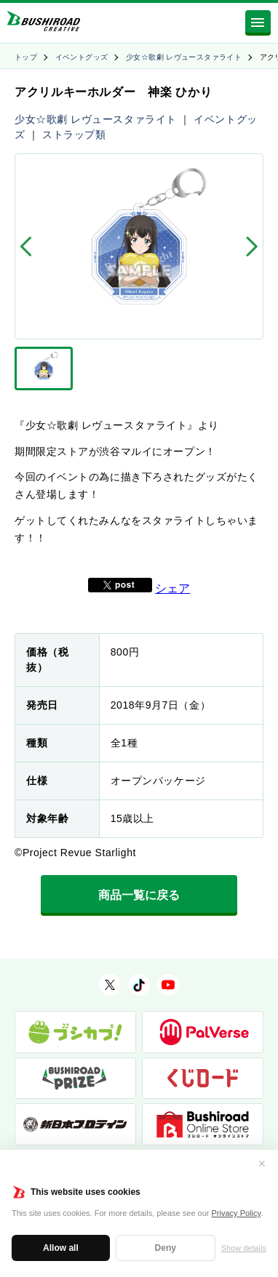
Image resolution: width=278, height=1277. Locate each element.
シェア (172, 588)
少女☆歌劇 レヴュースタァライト (184, 57)
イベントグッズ (81, 57)
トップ (26, 57)
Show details (243, 1248)
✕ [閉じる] (262, 1163)
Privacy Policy (236, 1213)
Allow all (61, 1248)
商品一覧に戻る (139, 895)
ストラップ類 (74, 134)
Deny (165, 1248)
